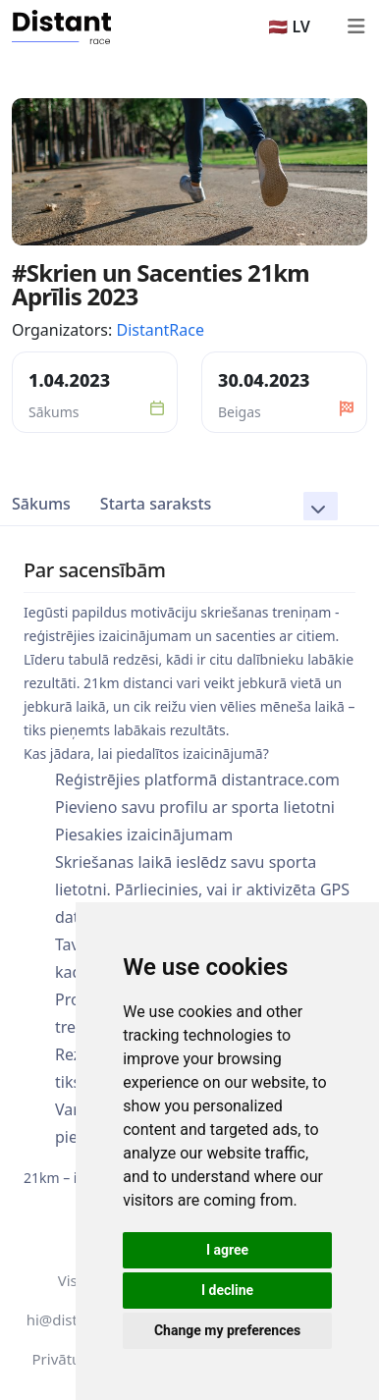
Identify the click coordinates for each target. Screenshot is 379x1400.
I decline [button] (227, 1290)
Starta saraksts (155, 503)
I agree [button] (227, 1250)
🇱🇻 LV (289, 26)
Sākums (41, 503)
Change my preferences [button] (227, 1330)
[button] (320, 506)
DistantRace (160, 330)
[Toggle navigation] (355, 26)
